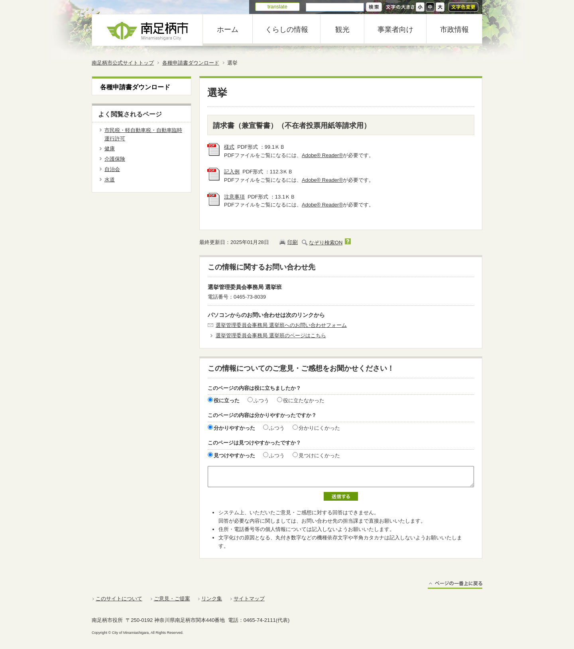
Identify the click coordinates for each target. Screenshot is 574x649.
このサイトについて (119, 599)
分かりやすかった (234, 428)
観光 (342, 29)
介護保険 (114, 159)
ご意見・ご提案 (172, 599)
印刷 (292, 242)
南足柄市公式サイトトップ (123, 63)
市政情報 (454, 29)
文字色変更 (463, 7)
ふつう (261, 400)
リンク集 (211, 599)
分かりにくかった (319, 428)
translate (277, 7)
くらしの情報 (286, 29)
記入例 (232, 172)
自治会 (112, 169)
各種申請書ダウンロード (190, 63)
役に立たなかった (303, 400)
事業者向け (395, 29)
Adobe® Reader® (322, 155)
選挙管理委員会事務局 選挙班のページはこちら (271, 335)
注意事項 (234, 197)
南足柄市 (147, 30)
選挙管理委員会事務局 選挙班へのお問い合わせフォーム (281, 325)
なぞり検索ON (326, 243)
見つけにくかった (319, 455)
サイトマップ (249, 599)
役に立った (227, 400)
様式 (229, 147)
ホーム (227, 29)
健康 (109, 148)
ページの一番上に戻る (455, 584)
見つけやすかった (234, 455)
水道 (109, 180)
